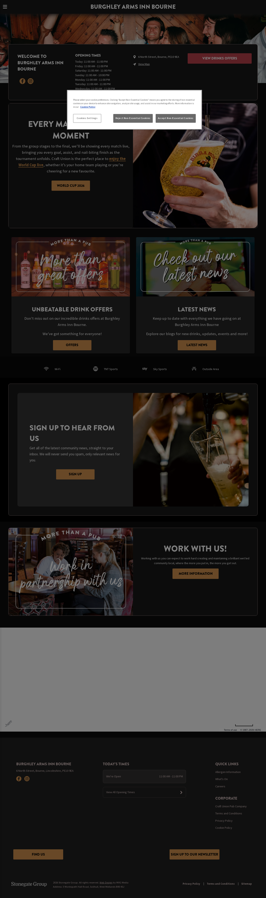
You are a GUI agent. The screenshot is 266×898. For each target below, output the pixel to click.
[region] (134, 110)
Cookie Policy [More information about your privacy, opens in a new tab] (87, 106)
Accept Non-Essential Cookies (175, 118)
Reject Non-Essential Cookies (133, 118)
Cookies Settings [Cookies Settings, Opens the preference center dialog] (87, 118)
